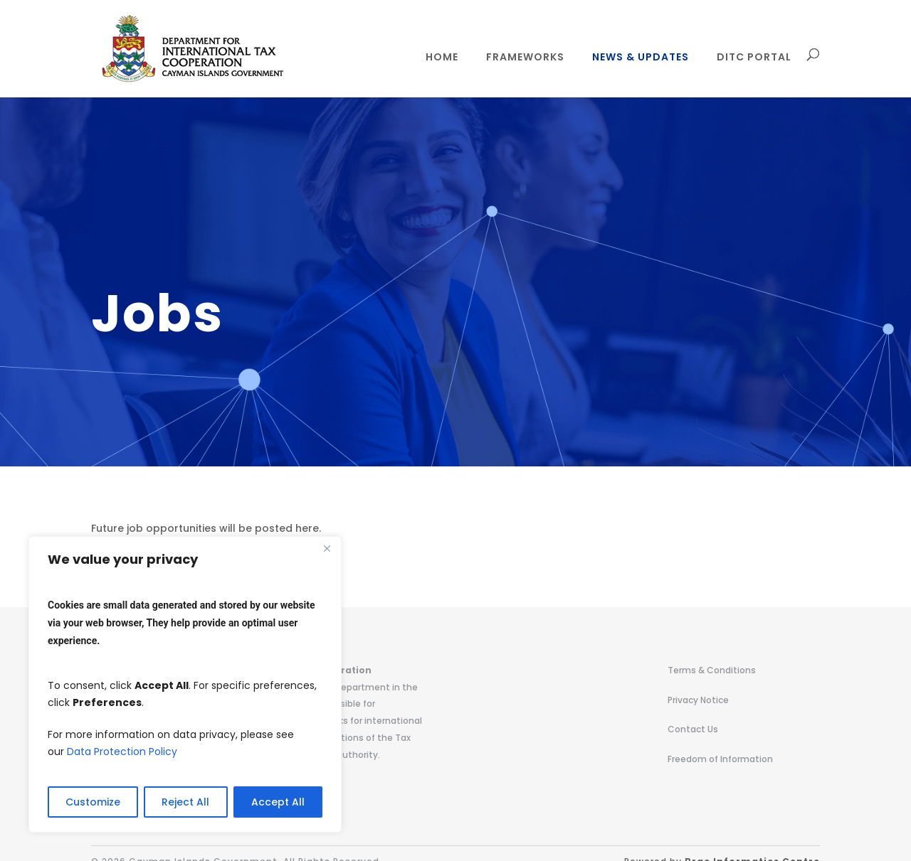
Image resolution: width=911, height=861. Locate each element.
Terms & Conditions (712, 670)
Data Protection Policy (122, 751)
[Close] (326, 548)
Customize (92, 802)
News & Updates (640, 58)
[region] (185, 684)
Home (442, 58)
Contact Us (693, 729)
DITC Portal (754, 58)
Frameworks (525, 58)
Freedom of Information (720, 759)
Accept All (278, 802)
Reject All (185, 802)
